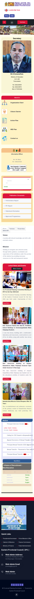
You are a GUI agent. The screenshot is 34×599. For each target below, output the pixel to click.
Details (6, 186)
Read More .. (7, 303)
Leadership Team (14, 10)
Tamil (9, 428)
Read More (17, 461)
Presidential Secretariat (10, 538)
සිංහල (6, 15)
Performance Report (12, 200)
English (27, 482)
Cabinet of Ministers (9, 542)
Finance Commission (25, 542)
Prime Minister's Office (25, 538)
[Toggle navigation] (4, 22)
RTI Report (9, 206)
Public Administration (25, 546)
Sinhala (14, 428)
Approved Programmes (13, 216)
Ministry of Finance (8, 546)
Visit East (22, 22)
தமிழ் (12, 15)
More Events (17, 268)
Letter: (6, 428)
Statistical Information (12, 211)
